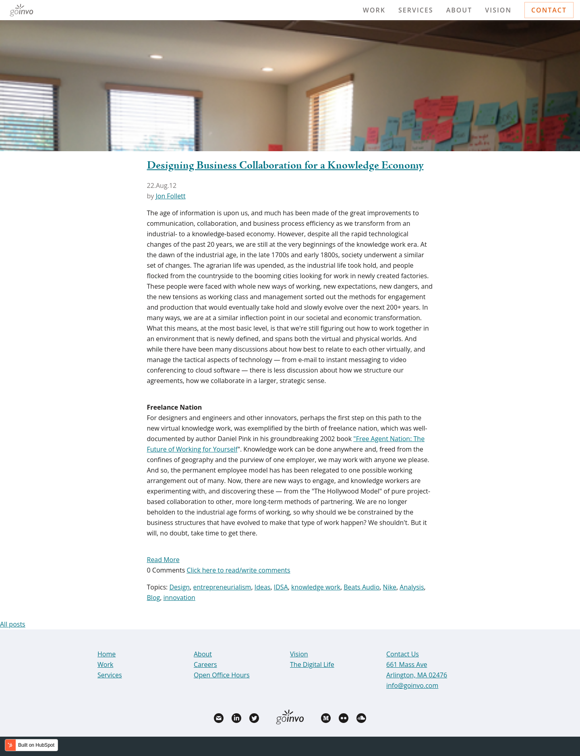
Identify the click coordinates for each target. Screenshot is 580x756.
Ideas (263, 587)
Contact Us (402, 654)
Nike (389, 587)
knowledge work (315, 587)
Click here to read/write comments (238, 570)
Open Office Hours (222, 675)
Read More (163, 559)
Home (106, 654)
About (459, 10)
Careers (205, 664)
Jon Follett (170, 196)
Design (179, 587)
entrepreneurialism (222, 587)
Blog (153, 597)
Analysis (412, 587)
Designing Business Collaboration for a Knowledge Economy (285, 165)
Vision (498, 10)
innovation (179, 597)
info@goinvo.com (412, 685)
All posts (12, 624)
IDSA (281, 587)
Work (374, 10)
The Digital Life (312, 664)
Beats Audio (361, 587)
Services (415, 10)
